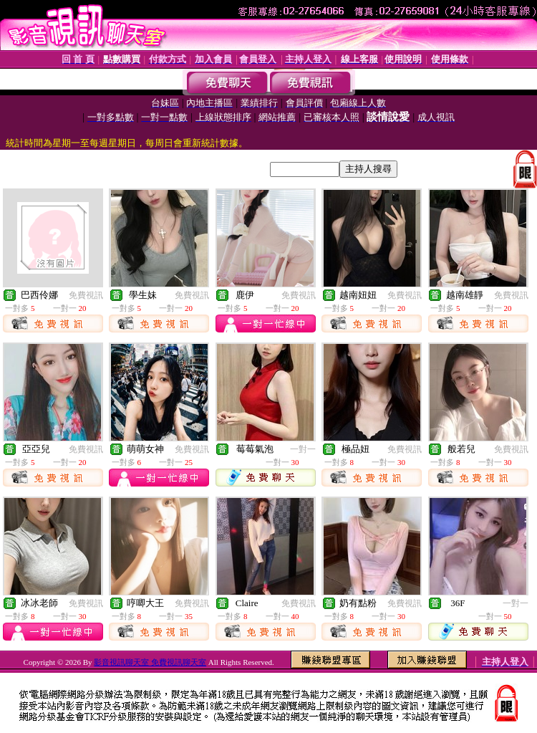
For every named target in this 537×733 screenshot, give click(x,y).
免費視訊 (86, 295)
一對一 (303, 449)
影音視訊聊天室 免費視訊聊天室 (150, 662)
